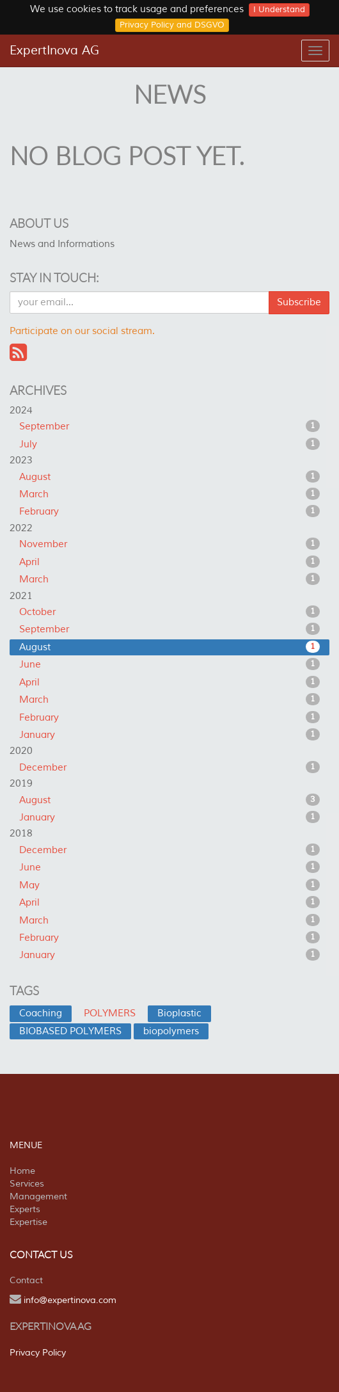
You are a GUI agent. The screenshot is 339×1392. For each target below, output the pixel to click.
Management (38, 1196)
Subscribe (299, 302)
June (169, 664)
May (169, 885)
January (169, 734)
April (169, 562)
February (169, 511)
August (169, 476)
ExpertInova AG (54, 50)
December (169, 767)
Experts (25, 1209)
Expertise (28, 1222)
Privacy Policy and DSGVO (172, 25)
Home (22, 1170)
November (169, 544)
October (169, 611)
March (169, 494)
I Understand (279, 9)
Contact (26, 1280)
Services (27, 1183)
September (169, 426)
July (169, 444)
